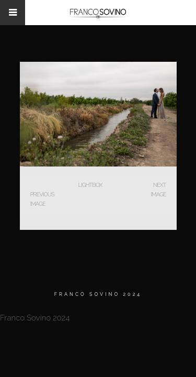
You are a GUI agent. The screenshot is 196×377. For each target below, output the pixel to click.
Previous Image (42, 199)
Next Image (158, 190)
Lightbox (90, 185)
